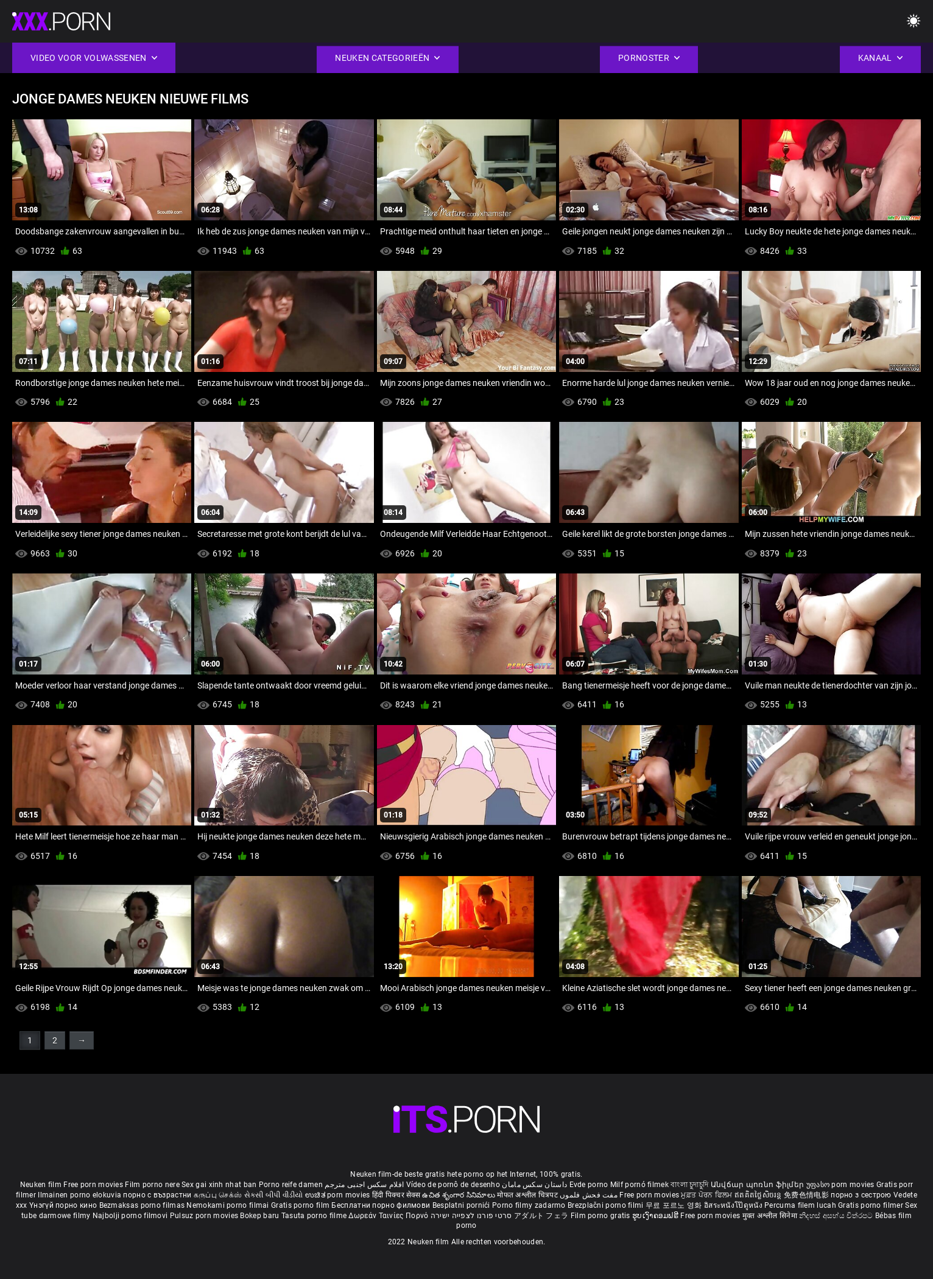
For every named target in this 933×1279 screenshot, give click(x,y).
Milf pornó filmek (639, 1184)
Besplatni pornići (462, 1205)
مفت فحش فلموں (589, 1195)
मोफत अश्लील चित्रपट (528, 1195)
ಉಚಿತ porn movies (338, 1195)
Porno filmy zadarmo (530, 1205)
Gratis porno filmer (871, 1205)
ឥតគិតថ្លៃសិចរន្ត (759, 1195)
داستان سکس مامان (534, 1184)
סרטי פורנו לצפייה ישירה (471, 1215)
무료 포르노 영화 (675, 1205)
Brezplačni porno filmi (607, 1205)
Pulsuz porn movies (205, 1215)
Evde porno (588, 1184)
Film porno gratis (601, 1215)
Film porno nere (152, 1184)
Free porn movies (94, 1184)
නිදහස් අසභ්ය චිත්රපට (837, 1215)
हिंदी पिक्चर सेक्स (396, 1195)
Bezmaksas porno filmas (143, 1205)
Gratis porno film (301, 1205)
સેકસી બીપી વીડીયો (273, 1195)
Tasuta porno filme (315, 1215)
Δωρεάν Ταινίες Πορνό (389, 1215)
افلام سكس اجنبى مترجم (364, 1184)
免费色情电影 (807, 1195)
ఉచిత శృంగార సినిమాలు (459, 1195)
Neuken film (41, 1184)
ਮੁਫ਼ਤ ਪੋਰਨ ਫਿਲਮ (707, 1195)
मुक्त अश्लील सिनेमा (771, 1215)
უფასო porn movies (841, 1184)
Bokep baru (259, 1215)
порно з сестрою (861, 1195)
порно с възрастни (157, 1195)
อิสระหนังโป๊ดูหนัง (734, 1205)
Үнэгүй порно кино (64, 1205)
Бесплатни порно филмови (381, 1205)
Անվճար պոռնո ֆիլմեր (758, 1184)
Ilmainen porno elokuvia (80, 1195)
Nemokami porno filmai (228, 1205)
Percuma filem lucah (801, 1205)
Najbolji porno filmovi (130, 1215)
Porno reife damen (291, 1184)
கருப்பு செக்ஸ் (218, 1195)
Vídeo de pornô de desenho (453, 1184)
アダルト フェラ (541, 1215)
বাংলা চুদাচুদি (689, 1184)
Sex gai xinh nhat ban (218, 1184)
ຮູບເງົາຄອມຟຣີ (656, 1215)
